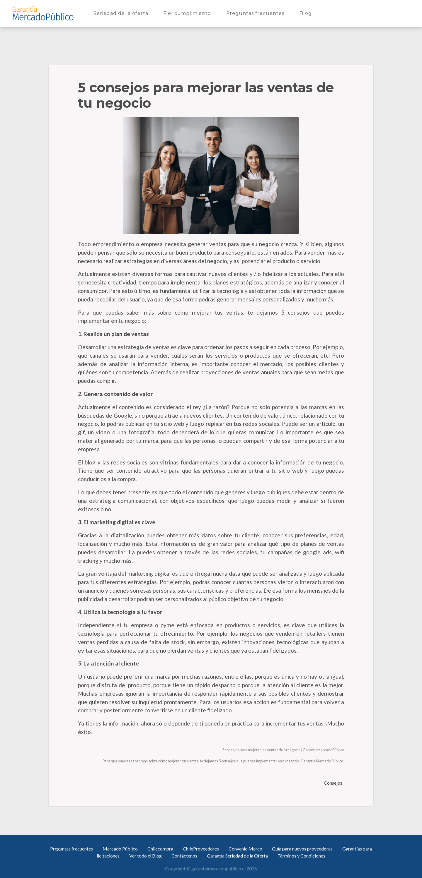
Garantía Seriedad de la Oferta (237, 855)
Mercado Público (120, 848)
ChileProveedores (201, 848)
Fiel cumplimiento (188, 13)
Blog (307, 13)
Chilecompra (160, 848)
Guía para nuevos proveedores (302, 848)
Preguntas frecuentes (256, 13)
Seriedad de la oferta (122, 13)
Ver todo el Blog (145, 855)
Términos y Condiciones (301, 855)
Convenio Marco (245, 848)
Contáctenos (184, 855)
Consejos (333, 783)
